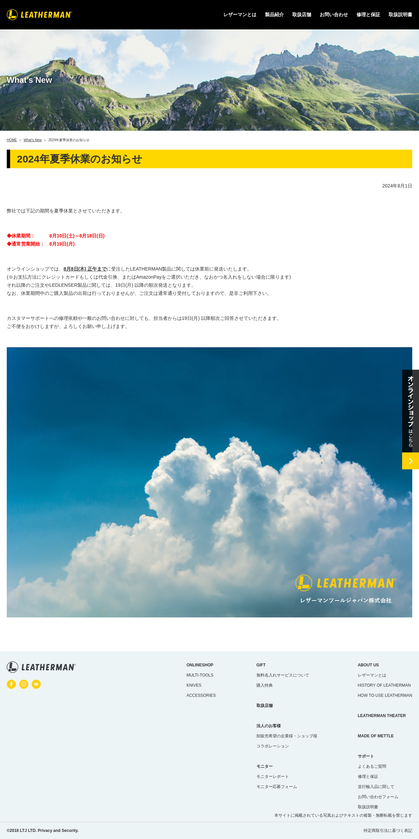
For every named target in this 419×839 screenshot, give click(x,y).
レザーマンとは (372, 675)
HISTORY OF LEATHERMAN (384, 685)
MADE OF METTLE (376, 736)
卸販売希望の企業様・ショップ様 (286, 736)
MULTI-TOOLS (200, 675)
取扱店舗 (301, 14)
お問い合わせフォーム (378, 796)
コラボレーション (272, 746)
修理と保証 (368, 14)
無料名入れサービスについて (282, 675)
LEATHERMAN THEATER (382, 715)
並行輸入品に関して (376, 786)
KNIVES (194, 685)
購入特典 (264, 685)
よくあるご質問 (372, 766)
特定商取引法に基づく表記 (388, 830)
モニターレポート (272, 776)
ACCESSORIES (201, 695)
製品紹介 (274, 14)
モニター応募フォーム (276, 786)
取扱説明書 (400, 14)
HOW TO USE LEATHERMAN (385, 695)
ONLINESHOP (200, 665)
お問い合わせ (334, 14)
